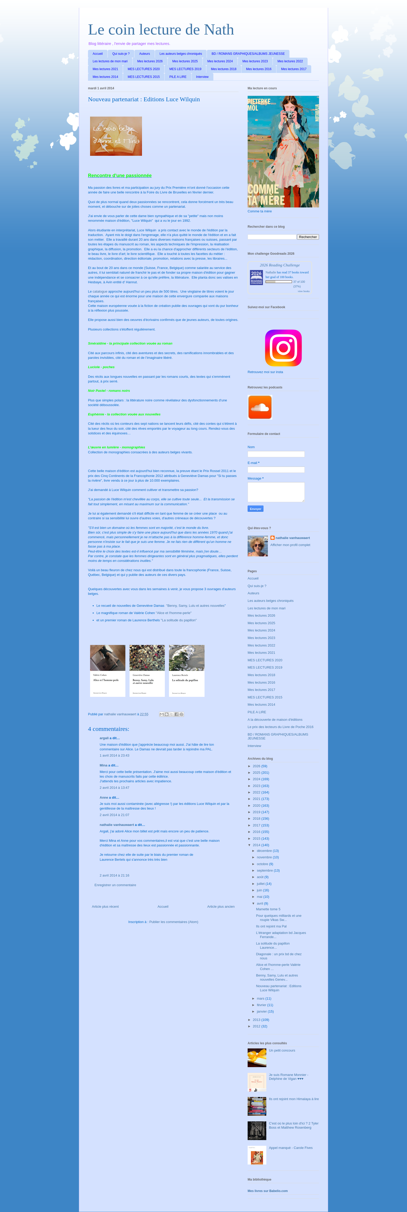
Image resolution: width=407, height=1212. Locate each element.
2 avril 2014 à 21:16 (114, 875)
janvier (262, 1011)
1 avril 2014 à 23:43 (114, 755)
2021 (257, 799)
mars (261, 998)
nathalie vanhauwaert (117, 825)
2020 (257, 805)
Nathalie (271, 272)
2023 (257, 786)
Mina (103, 765)
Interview (202, 77)
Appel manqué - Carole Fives (291, 1148)
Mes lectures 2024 (220, 61)
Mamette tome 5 (268, 909)
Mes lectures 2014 (105, 77)
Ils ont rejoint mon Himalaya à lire (294, 1099)
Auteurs (144, 54)
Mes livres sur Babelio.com (268, 1191)
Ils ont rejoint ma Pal (271, 926)
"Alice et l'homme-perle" (173, 613)
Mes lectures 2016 (259, 69)
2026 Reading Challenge (280, 265)
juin (260, 890)
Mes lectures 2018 (223, 69)
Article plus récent (105, 906)
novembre (265, 857)
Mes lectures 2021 (105, 69)
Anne (104, 797)
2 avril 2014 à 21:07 (114, 815)
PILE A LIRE (177, 77)
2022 (257, 792)
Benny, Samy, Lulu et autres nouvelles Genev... (277, 977)
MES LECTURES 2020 (144, 69)
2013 (257, 1020)
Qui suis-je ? (121, 54)
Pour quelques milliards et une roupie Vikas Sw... (278, 918)
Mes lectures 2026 (150, 61)
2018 (257, 818)
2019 (257, 812)
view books (304, 291)
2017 (257, 825)
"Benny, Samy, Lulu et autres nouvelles (195, 606)
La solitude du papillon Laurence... (272, 945)
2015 (257, 838)
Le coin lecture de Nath (161, 29)
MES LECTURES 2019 (185, 69)
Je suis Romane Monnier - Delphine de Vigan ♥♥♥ (288, 1077)
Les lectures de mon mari (110, 61)
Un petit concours (282, 1050)
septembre (265, 870)
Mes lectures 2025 (185, 61)
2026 (257, 766)
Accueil (98, 54)
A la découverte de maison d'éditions (275, 720)
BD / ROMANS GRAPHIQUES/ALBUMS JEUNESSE (248, 54)
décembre (265, 851)
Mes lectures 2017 (294, 69)
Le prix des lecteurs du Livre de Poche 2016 (281, 727)
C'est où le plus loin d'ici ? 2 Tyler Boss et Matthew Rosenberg (293, 1125)
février (262, 1005)
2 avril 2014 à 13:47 (114, 788)
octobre (263, 864)
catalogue (100, 291)
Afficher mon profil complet (290, 545)
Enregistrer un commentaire (115, 885)
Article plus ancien (221, 906)
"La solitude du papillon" (179, 620)
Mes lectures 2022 (290, 61)
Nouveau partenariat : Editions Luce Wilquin (278, 988)
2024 (257, 779)
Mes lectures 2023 (255, 61)
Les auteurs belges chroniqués (181, 54)
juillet (261, 884)
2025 (257, 773)
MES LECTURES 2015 (144, 77)
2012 (257, 1026)
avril (260, 903)
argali (104, 738)
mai (260, 897)
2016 (257, 832)
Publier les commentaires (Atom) (173, 922)
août (260, 877)
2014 (257, 845)
